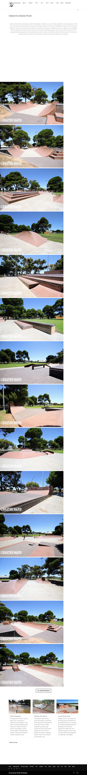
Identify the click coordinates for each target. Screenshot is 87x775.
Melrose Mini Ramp (40, 716)
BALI (62, 3)
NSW (30, 3)
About (11, 6)
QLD (24, 3)
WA (57, 3)
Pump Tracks (24, 766)
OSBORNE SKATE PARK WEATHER (43, 76)
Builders (68, 3)
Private (32, 766)
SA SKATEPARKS (43, 691)
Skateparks (17, 3)
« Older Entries (13, 742)
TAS (52, 3)
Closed (41, 766)
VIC (36, 3)
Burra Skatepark (15, 716)
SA (42, 3)
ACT (47, 3)
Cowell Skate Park (64, 716)
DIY (36, 766)
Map (10, 3)
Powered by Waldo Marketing (18, 773)
